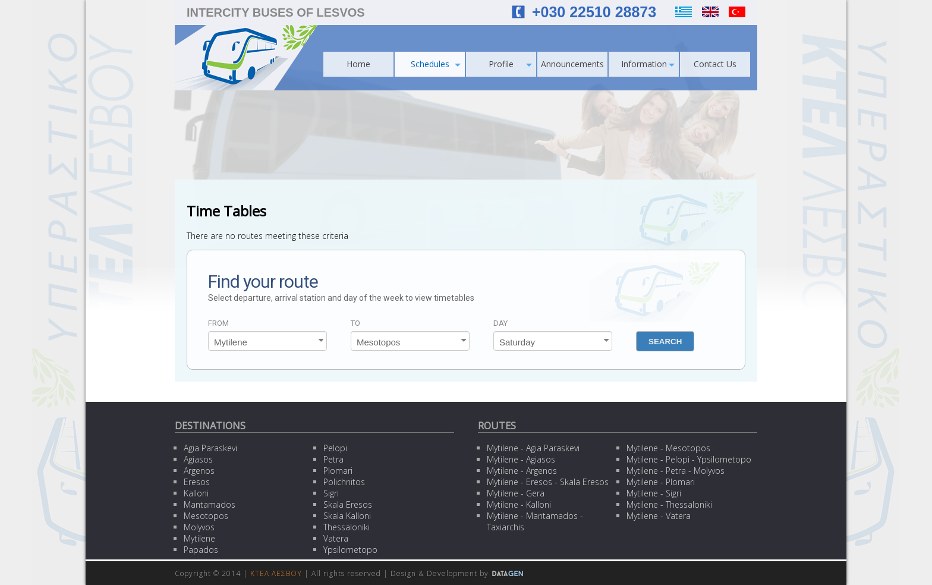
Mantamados (209, 504)
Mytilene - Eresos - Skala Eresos (548, 482)
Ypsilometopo (350, 549)
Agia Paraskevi (210, 448)
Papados (201, 549)
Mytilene (199, 538)
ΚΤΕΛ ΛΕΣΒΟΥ (276, 573)
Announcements (572, 64)
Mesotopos (206, 515)
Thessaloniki (346, 527)
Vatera (335, 538)
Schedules (436, 64)
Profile (510, 64)
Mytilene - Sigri (653, 493)
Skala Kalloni (347, 515)
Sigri (331, 493)
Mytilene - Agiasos (521, 459)
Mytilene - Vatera (658, 515)
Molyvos (199, 527)
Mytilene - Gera (515, 493)
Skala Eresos (347, 504)
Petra (333, 459)
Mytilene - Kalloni (519, 504)
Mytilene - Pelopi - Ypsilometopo (688, 459)
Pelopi (335, 448)
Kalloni (196, 493)
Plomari (337, 470)
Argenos (199, 470)
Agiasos (198, 459)
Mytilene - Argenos (522, 470)
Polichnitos (344, 482)
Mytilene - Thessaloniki (669, 504)
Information (648, 64)
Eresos (197, 482)
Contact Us (715, 64)
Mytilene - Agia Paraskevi (533, 448)
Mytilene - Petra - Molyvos (675, 470)
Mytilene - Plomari (660, 482)
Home (358, 64)
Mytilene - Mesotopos (668, 448)
